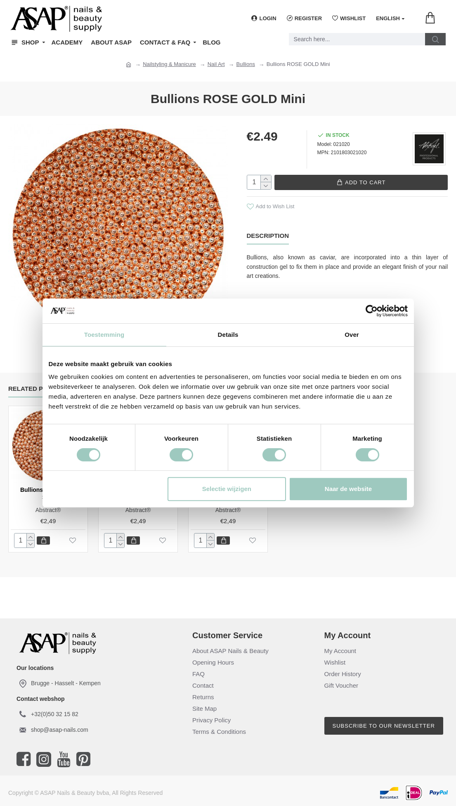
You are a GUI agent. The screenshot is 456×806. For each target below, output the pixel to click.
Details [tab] (228, 334)
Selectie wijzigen (226, 488)
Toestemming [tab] (104, 334)
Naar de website (348, 488)
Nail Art (216, 64)
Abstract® (48, 510)
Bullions (245, 64)
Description (268, 235)
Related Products (40, 388)
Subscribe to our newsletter (384, 726)
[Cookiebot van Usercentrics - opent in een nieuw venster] (372, 311)
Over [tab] (352, 334)
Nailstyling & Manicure (169, 64)
